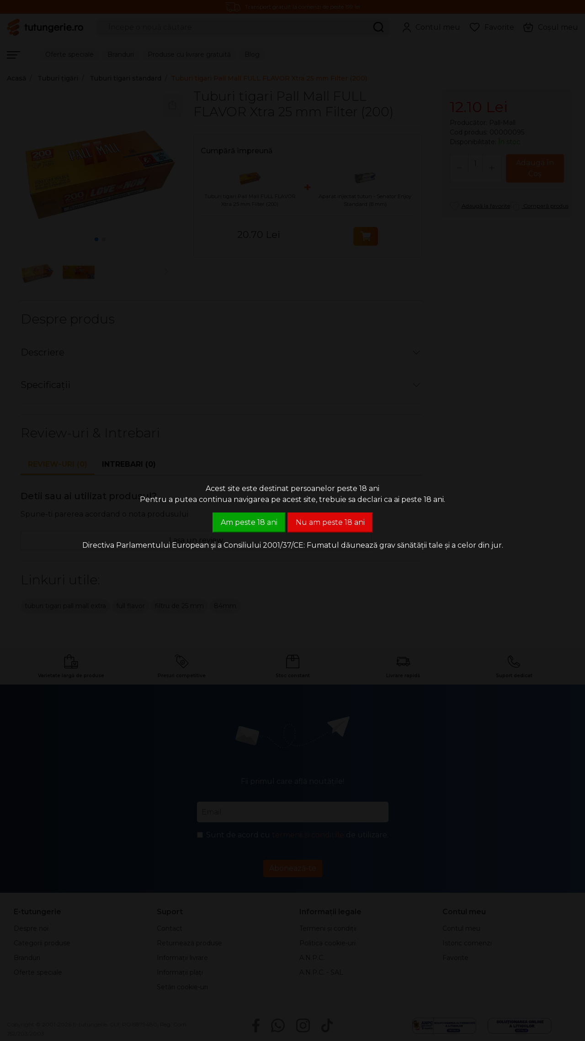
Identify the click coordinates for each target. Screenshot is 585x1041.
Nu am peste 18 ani (330, 522)
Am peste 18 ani (249, 522)
